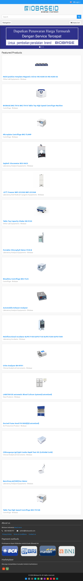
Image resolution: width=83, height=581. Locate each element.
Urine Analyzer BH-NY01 (13, 365)
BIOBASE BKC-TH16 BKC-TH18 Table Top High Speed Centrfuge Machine (33, 105)
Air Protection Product (11, 426)
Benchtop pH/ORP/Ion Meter (15, 481)
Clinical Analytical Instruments (14, 368)
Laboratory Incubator (10, 339)
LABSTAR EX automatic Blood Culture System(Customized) (27, 394)
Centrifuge (7, 108)
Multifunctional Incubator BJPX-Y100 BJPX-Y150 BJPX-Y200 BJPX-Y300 (33, 336)
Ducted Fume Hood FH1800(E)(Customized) (21, 423)
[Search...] (39, 17)
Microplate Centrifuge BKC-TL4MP (17, 134)
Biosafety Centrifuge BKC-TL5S (16, 279)
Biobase (23, 79)
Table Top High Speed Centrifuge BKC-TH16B (21, 510)
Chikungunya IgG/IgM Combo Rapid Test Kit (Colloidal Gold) (28, 452)
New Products (8, 397)
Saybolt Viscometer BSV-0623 (15, 163)
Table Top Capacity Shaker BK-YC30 (17, 221)
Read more (18, 527)
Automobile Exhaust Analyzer (15, 308)
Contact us (32, 534)
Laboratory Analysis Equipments (14, 166)
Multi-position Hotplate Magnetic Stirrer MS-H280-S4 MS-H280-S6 (30, 76)
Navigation (7, 22)
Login (76, 2)
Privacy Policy (7, 534)
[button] (71, 2)
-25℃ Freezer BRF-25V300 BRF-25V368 (19, 192)
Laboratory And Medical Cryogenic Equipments (20, 195)
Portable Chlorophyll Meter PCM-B (17, 250)
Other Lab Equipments (11, 79)
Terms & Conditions (20, 534)
